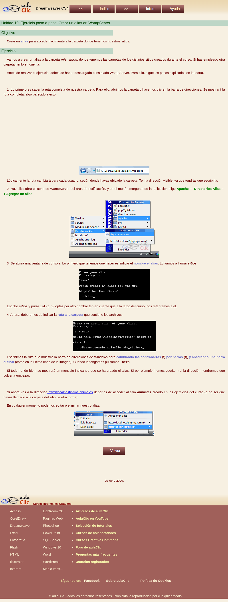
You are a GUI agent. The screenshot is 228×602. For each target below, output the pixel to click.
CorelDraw (18, 518)
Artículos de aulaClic (92, 511)
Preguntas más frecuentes (96, 554)
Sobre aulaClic (117, 580)
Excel (14, 533)
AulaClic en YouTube (92, 518)
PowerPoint (51, 533)
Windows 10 (52, 547)
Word (47, 554)
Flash (14, 547)
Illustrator (17, 562)
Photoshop (51, 525)
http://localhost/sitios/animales (70, 392)
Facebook (92, 580)
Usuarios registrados (92, 562)
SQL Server (51, 540)
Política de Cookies (155, 580)
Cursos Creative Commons (97, 540)
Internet (15, 569)
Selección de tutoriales (94, 525)
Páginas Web (53, 518)
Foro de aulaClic (89, 547)
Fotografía (17, 540)
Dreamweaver (20, 525)
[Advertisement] (114, 131)
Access (15, 511)
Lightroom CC (53, 511)
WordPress (51, 562)
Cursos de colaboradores (96, 533)
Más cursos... (53, 569)
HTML (14, 554)
